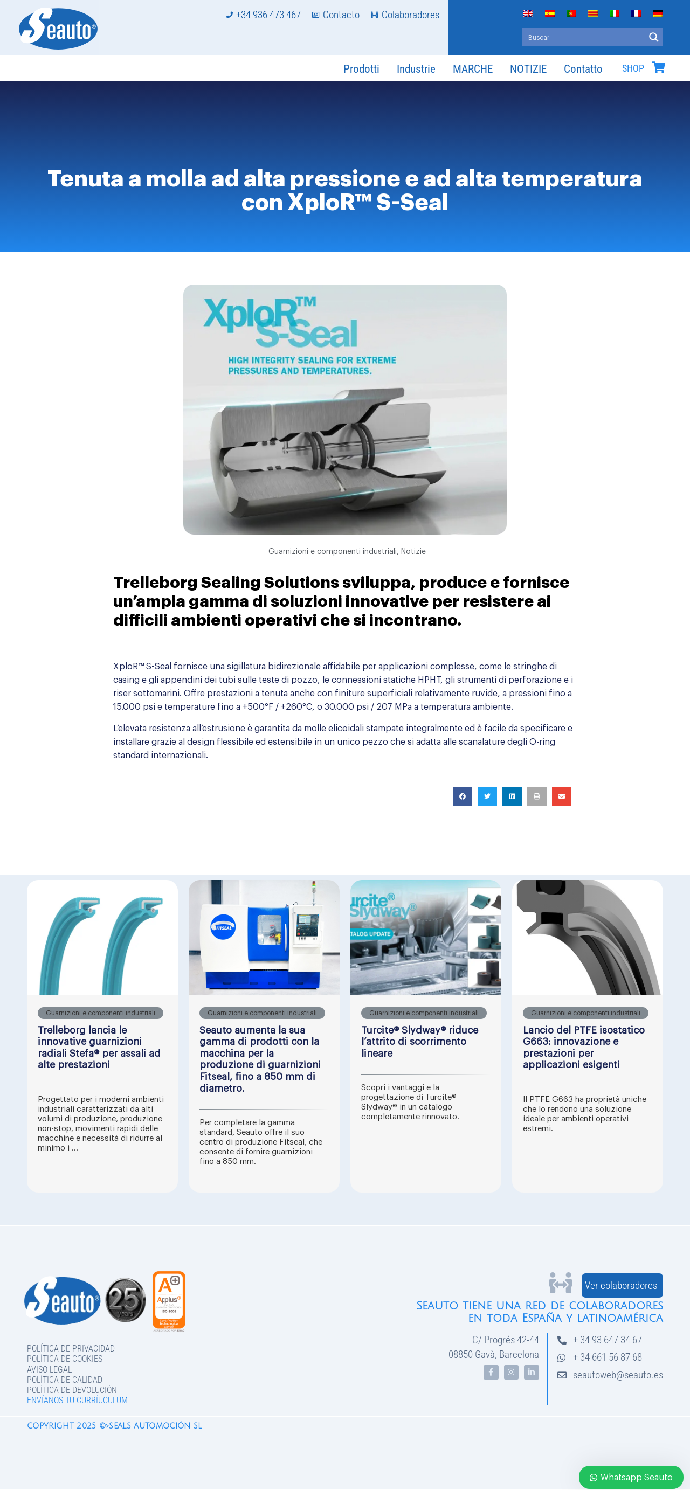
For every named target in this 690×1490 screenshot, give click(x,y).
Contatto (583, 69)
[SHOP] (658, 67)
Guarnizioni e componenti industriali (332, 552)
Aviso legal (49, 1369)
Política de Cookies (64, 1359)
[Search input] (584, 37)
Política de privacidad (71, 1348)
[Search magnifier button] (654, 37)
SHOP (633, 68)
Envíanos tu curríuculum (77, 1400)
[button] (462, 796)
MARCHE (473, 69)
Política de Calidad (64, 1380)
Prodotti (361, 69)
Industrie (416, 69)
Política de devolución (72, 1390)
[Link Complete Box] (102, 1036)
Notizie (413, 552)
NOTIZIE (528, 69)
